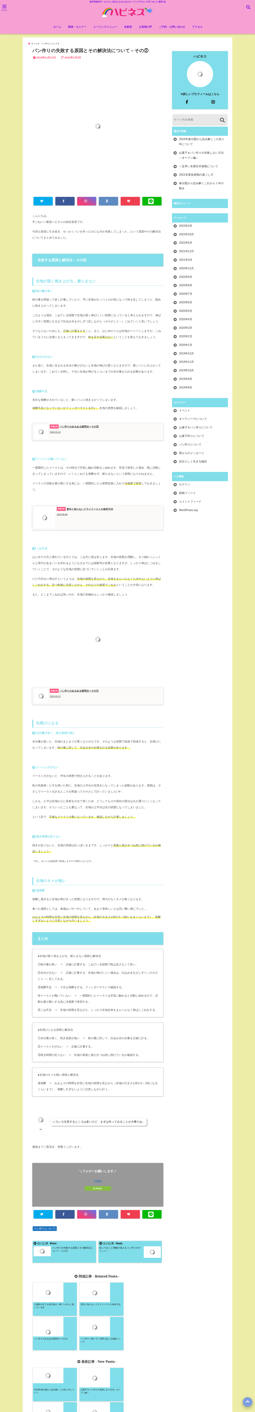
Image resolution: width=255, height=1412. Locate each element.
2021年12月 (186, 251)
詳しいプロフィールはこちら (200, 94)
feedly (97, 1189)
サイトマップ (160, 1395)
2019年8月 (185, 387)
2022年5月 (185, 243)
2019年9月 (185, 379)
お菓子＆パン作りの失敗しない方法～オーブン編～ (201, 156)
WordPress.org (188, 510)
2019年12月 (186, 353)
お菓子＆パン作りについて (196, 427)
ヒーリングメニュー (105, 26)
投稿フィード (187, 493)
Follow (98, 1181)
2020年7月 (185, 294)
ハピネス (200, 57)
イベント (184, 411)
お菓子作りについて (191, 436)
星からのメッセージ (191, 453)
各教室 (128, 26)
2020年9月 (185, 277)
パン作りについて (45, 1229)
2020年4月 (185, 319)
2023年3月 (185, 226)
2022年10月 (186, 234)
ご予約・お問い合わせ (172, 26)
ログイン (184, 484)
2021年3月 (185, 260)
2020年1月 (185, 345)
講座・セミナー (77, 26)
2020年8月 (185, 285)
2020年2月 (185, 336)
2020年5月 (185, 311)
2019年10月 (186, 370)
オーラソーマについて (193, 419)
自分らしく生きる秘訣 (193, 461)
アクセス (197, 26)
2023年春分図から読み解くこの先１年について (201, 142)
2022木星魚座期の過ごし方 (196, 175)
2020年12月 (186, 268)
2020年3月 (185, 328)
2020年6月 (185, 302)
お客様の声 (145, 26)
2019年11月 (186, 362)
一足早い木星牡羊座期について (198, 166)
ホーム (57, 26)
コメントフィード (190, 502)
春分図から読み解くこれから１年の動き (201, 186)
